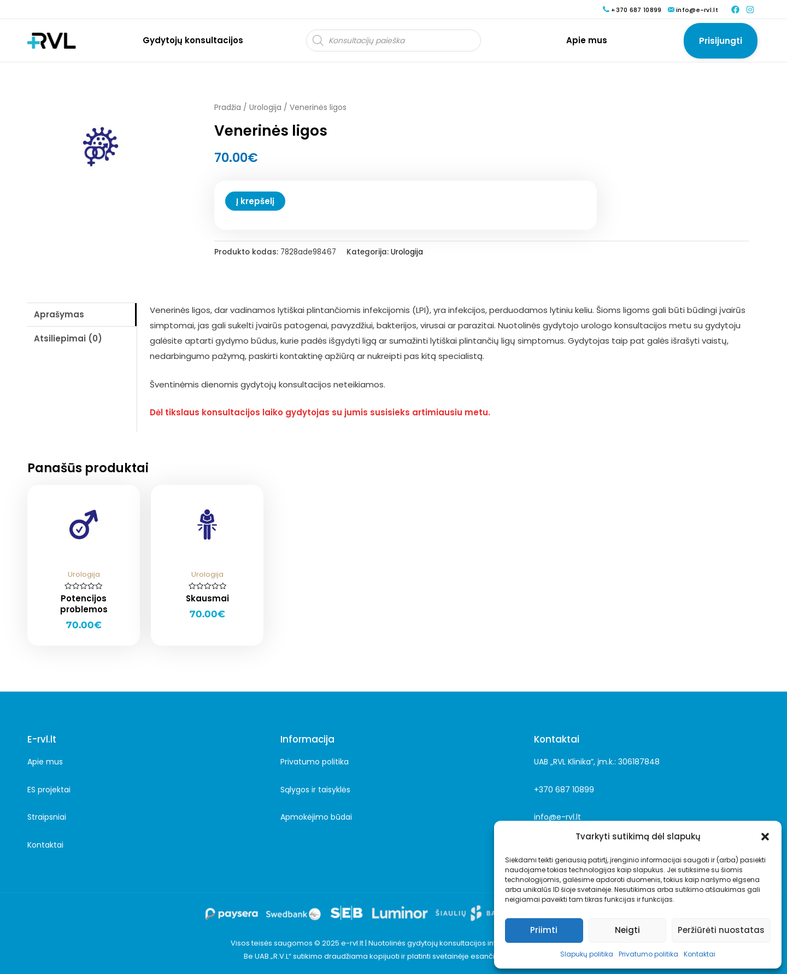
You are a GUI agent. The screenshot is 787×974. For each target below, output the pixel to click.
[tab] (82, 315)
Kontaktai (699, 954)
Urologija (265, 107)
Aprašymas (59, 314)
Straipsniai (46, 816)
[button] (765, 836)
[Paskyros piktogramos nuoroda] (720, 40)
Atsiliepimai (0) (68, 338)
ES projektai (49, 789)
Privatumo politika (648, 954)
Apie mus (45, 761)
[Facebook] (735, 9)
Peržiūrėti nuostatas (721, 930)
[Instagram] (750, 9)
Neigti (627, 930)
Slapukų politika (586, 954)
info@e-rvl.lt (557, 816)
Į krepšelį (255, 201)
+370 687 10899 (564, 789)
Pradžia (227, 107)
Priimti (543, 930)
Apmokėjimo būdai (316, 816)
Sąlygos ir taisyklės (315, 789)
